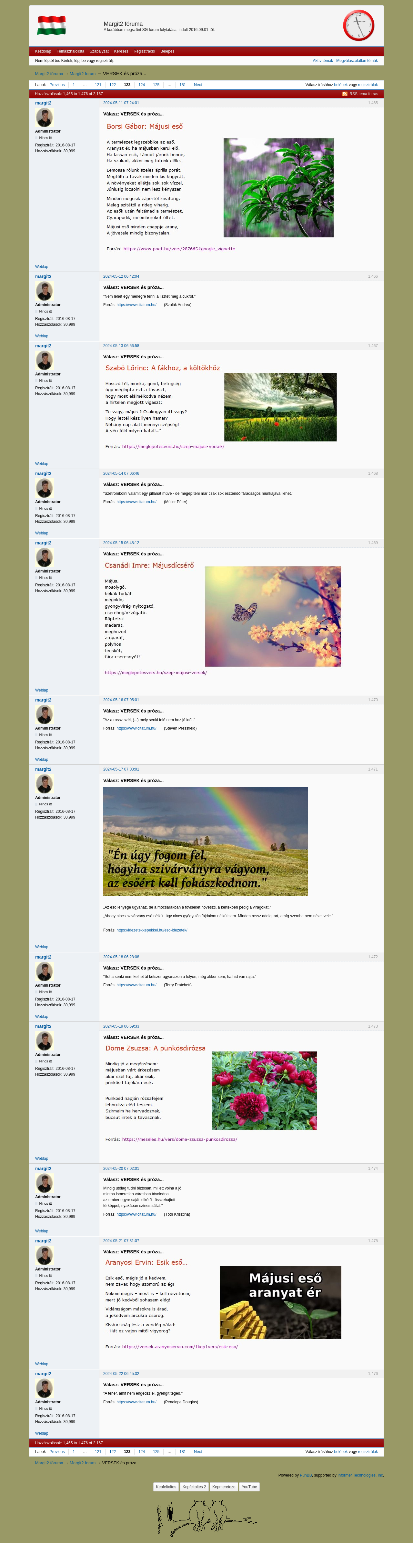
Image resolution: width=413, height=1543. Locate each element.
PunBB (306, 1475)
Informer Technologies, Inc (360, 1475)
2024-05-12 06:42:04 (121, 276)
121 (98, 85)
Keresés (121, 51)
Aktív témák (323, 60)
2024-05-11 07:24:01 (121, 103)
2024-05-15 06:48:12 (121, 543)
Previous (57, 85)
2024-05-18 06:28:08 (121, 957)
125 (156, 85)
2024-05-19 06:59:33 (121, 1026)
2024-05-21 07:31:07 (121, 1241)
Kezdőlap (43, 51)
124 (141, 85)
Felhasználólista (70, 51)
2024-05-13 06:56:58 (121, 345)
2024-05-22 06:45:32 (121, 1373)
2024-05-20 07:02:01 (121, 1168)
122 (112, 85)
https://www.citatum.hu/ (136, 305)
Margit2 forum (83, 73)
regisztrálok (368, 85)
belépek (341, 85)
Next (198, 85)
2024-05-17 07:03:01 (121, 769)
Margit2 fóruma (123, 24)
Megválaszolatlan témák (357, 60)
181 (182, 85)
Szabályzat (99, 51)
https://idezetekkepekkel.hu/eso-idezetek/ (151, 930)
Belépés (167, 51)
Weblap (41, 266)
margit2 (43, 102)
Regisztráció (144, 51)
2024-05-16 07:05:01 (121, 700)
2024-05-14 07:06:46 (121, 473)
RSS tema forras (363, 94)
